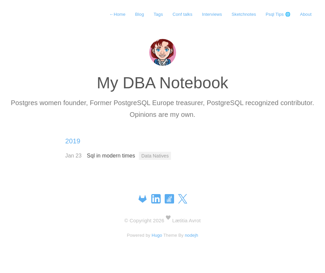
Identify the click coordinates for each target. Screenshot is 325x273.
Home (117, 14)
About (306, 14)
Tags (158, 14)
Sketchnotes (244, 14)
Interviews (212, 14)
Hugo (157, 235)
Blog (139, 14)
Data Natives (155, 155)
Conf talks (182, 14)
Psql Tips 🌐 (278, 14)
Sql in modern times (112, 155)
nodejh (191, 235)
